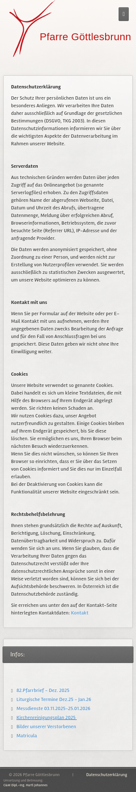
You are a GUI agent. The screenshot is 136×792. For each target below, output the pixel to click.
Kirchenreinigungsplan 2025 (46, 717)
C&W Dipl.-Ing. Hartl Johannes (25, 785)
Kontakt (79, 613)
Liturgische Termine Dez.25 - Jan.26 (54, 699)
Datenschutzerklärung (106, 775)
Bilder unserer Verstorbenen (46, 727)
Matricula (26, 736)
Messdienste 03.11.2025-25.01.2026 (53, 708)
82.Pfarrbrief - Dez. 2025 (42, 690)
